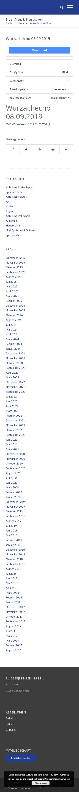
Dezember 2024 (15, 305)
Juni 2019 (11, 530)
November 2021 (15, 425)
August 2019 (13, 520)
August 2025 (13, 276)
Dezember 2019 (15, 501)
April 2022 (12, 406)
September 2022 (15, 391)
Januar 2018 (13, 602)
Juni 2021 (11, 439)
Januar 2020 (13, 497)
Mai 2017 (11, 635)
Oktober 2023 (14, 363)
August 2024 (13, 319)
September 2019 (15, 516)
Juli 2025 (11, 281)
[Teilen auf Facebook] (12, 149)
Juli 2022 (11, 396)
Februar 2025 (14, 300)
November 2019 (15, 506)
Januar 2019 (13, 544)
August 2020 (13, 473)
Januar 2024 (13, 348)
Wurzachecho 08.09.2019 (28, 38)
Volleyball (11, 729)
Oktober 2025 (14, 267)
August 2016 (13, 650)
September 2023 (15, 367)
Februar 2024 (14, 343)
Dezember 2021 (15, 420)
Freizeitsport (12, 718)
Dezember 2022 (15, 382)
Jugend (10, 211)
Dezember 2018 (15, 549)
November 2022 (15, 386)
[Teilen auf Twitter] (26, 149)
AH (8, 201)
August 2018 (13, 568)
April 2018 (12, 587)
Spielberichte (13, 235)
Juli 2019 (11, 525)
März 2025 (12, 296)
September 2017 (15, 621)
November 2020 (15, 458)
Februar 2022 (14, 415)
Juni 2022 (11, 401)
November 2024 (15, 310)
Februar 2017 (14, 645)
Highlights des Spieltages (21, 230)
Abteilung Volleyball (18, 215)
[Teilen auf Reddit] (52, 149)
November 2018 (15, 554)
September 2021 (15, 434)
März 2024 (12, 339)
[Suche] (59, 7)
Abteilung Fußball (16, 196)
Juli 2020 (11, 477)
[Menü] (68, 7)
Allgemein (12, 220)
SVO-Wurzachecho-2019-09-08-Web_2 (28, 124)
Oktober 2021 (14, 430)
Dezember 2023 (15, 353)
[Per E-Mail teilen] (66, 149)
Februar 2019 (14, 540)
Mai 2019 (11, 535)
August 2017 (13, 626)
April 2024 (12, 334)
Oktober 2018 (14, 559)
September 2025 (15, 272)
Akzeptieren (41, 783)
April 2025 (12, 291)
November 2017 (15, 611)
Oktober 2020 (14, 463)
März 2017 (12, 640)
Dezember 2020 (15, 453)
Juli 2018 (11, 573)
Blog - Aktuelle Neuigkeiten (24, 19)
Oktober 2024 (14, 315)
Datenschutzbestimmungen (57, 779)
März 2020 (12, 487)
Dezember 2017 (15, 607)
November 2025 (15, 262)
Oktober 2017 (14, 616)
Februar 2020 (14, 492)
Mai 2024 (11, 329)
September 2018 (15, 564)
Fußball (9, 724)
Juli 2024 (11, 324)
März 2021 (12, 449)
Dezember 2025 (15, 257)
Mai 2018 (11, 583)
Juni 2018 (11, 578)
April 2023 (12, 372)
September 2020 (15, 468)
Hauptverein (13, 225)
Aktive (9, 206)
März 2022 (12, 410)
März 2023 (12, 377)
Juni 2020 (11, 482)
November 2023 (15, 358)
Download (39, 50)
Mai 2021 (11, 444)
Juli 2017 (11, 631)
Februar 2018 (14, 597)
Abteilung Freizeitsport (20, 187)
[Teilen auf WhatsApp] (39, 149)
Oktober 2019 (14, 511)
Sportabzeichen (15, 192)
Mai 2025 (11, 286)
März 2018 (12, 592)
